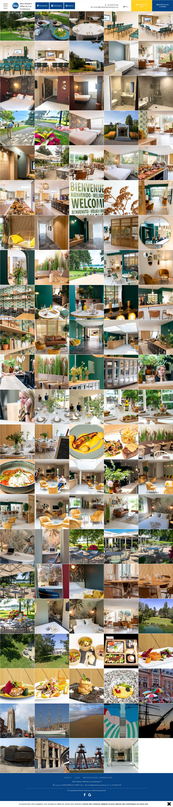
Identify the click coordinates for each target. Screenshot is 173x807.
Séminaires (56, 6)
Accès (77, 778)
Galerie (69, 6)
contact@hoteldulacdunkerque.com (105, 7)
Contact (67, 778)
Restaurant (42, 6)
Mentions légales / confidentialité (97, 778)
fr (125, 7)
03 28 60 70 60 (113, 5)
